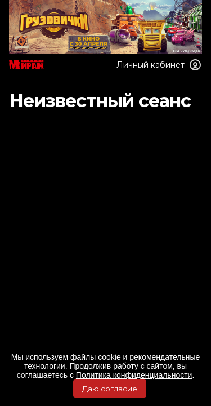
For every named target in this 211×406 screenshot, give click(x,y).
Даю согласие (109, 388)
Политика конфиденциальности (134, 374)
